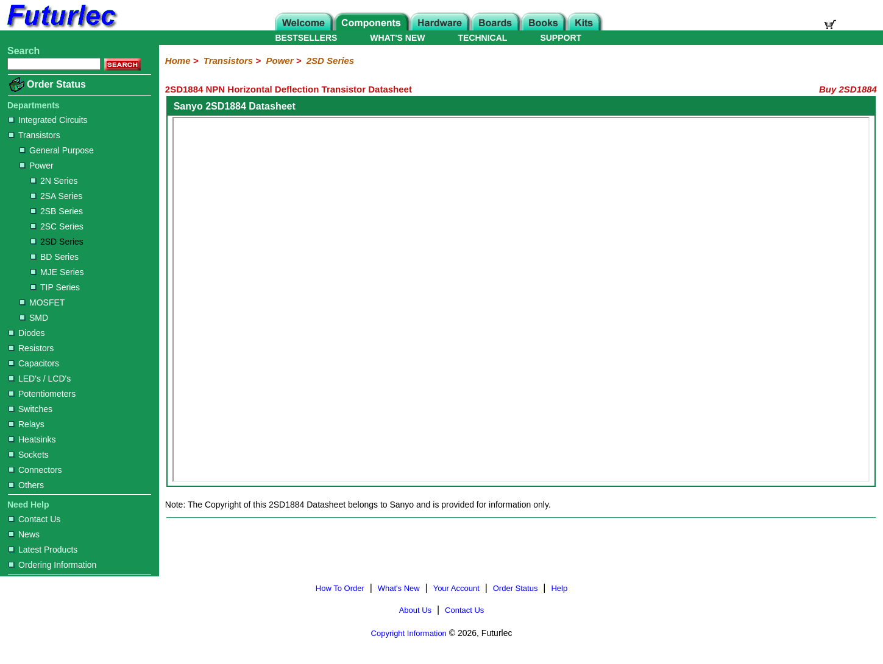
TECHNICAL (483, 38)
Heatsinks (32, 439)
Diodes (27, 333)
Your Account (456, 588)
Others (26, 485)
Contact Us (34, 519)
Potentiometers (42, 394)
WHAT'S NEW (397, 38)
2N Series (53, 181)
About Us (415, 610)
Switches (30, 409)
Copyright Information (409, 633)
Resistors (31, 348)
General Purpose (57, 150)
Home (178, 60)
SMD (34, 318)
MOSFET (42, 302)
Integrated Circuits (48, 120)
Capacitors (34, 363)
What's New (399, 588)
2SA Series (56, 196)
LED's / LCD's (40, 378)
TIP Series (55, 287)
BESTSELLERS (306, 38)
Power (37, 165)
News (24, 534)
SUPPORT (560, 38)
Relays (26, 424)
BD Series (54, 257)
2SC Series (56, 226)
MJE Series (57, 272)
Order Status (56, 84)
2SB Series (56, 211)
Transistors (34, 135)
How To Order (340, 588)
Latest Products (43, 549)
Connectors (35, 470)
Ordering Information (52, 565)
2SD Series (56, 241)
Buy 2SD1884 (848, 89)
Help (559, 588)
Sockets (29, 455)
